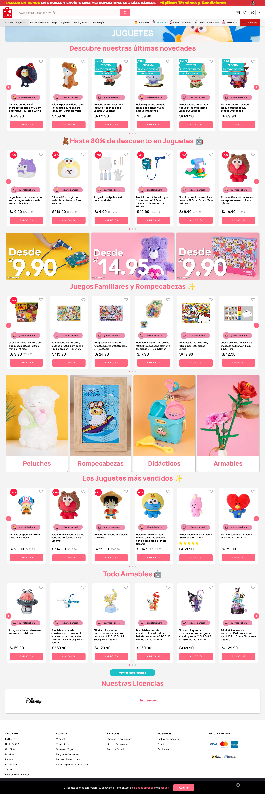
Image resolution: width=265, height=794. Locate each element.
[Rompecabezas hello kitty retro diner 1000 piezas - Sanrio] (196, 331)
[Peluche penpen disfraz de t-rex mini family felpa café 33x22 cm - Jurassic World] (69, 93)
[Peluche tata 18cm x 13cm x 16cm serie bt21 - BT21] (238, 525)
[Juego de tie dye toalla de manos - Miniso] (111, 187)
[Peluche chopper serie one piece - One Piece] (26, 525)
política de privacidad (143, 787)
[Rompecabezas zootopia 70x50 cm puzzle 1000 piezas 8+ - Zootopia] (111, 331)
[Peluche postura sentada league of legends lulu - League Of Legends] (238, 93)
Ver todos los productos (132, 672)
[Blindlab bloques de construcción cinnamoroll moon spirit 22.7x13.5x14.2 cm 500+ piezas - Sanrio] (111, 622)
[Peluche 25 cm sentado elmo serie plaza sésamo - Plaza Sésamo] (238, 187)
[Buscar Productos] (125, 12)
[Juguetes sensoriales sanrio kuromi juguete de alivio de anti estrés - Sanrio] (26, 187)
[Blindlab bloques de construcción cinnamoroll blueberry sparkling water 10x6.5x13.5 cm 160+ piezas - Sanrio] (69, 622)
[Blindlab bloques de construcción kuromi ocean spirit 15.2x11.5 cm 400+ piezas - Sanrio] (238, 622)
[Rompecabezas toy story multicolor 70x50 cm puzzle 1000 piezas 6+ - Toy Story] (69, 331)
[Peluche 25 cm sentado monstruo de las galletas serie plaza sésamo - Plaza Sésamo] (154, 525)
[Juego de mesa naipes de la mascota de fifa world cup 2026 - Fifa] (238, 331)
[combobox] (72, 12)
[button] (129, 133)
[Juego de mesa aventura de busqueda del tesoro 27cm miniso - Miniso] (26, 331)
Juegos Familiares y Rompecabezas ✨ (133, 286)
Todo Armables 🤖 (132, 573)
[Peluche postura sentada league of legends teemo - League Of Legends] (196, 93)
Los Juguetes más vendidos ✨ (132, 478)
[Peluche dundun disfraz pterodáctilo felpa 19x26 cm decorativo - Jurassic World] (26, 93)
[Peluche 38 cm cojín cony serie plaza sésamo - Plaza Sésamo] (69, 187)
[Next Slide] (256, 87)
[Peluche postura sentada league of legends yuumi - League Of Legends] (154, 93)
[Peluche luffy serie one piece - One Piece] (111, 525)
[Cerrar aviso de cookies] (238, 785)
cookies (164, 787)
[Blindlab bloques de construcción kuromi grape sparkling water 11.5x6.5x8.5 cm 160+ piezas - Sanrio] (196, 622)
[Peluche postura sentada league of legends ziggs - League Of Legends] (111, 93)
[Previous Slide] (8, 87)
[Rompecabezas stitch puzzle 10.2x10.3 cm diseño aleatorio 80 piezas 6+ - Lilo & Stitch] (154, 331)
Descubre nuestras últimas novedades (132, 48)
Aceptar (184, 787)
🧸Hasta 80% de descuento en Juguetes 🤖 (132, 140)
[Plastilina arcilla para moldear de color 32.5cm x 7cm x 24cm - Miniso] (196, 187)
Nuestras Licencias (132, 683)
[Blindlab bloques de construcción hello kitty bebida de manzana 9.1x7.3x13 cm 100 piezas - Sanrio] (154, 622)
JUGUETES (132, 32)
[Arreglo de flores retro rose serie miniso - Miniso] (26, 622)
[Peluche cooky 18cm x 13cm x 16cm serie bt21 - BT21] (196, 525)
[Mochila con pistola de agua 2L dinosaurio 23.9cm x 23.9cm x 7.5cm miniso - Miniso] (154, 187)
